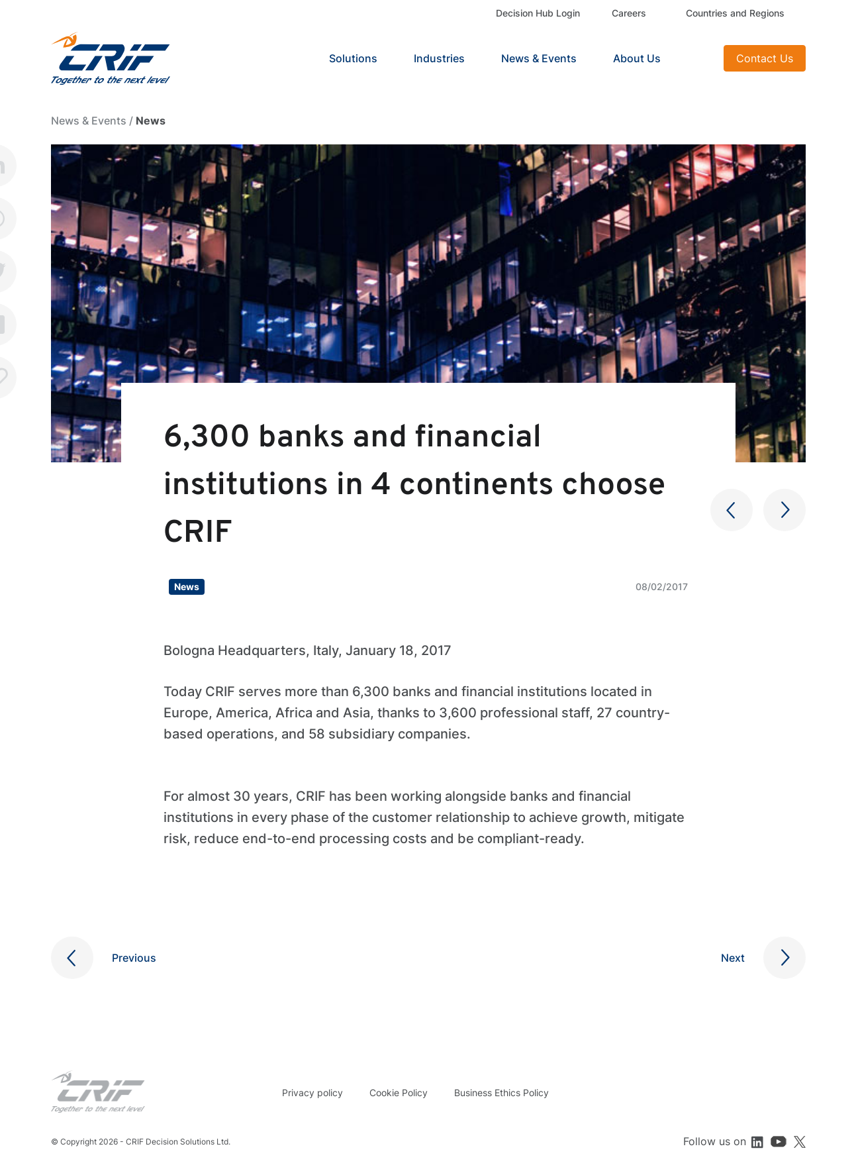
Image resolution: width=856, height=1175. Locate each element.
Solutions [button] (353, 58)
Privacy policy (312, 1092)
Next (733, 957)
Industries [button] (439, 58)
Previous (134, 957)
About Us (637, 58)
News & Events (539, 58)
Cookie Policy (398, 1092)
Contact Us (764, 58)
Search (697, 58)
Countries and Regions (735, 13)
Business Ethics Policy (501, 1092)
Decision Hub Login (538, 13)
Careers (629, 13)
